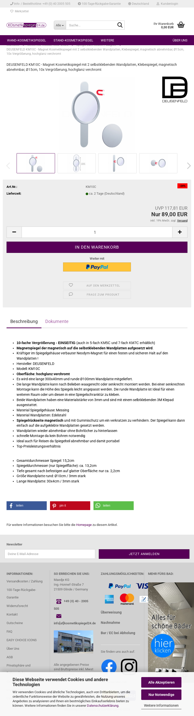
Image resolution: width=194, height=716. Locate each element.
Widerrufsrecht (17, 606)
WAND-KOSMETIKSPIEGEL (26, 40)
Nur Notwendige (161, 695)
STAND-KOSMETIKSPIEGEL (73, 40)
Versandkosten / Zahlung (24, 581)
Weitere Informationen (161, 705)
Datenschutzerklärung (102, 705)
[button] (138, 4)
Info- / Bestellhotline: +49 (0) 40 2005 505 (40, 4)
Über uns (180, 40)
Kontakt (12, 614)
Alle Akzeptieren (161, 682)
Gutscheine (15, 623)
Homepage (84, 525)
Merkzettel (19, 11)
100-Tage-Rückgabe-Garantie (99, 4)
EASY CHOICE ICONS (22, 640)
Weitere (107, 40)
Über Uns (13, 648)
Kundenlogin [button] (167, 4)
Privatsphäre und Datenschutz (18, 669)
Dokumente (57, 321)
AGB (10, 657)
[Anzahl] (97, 232)
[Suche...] (60, 25)
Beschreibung (24, 321)
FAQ (9, 631)
